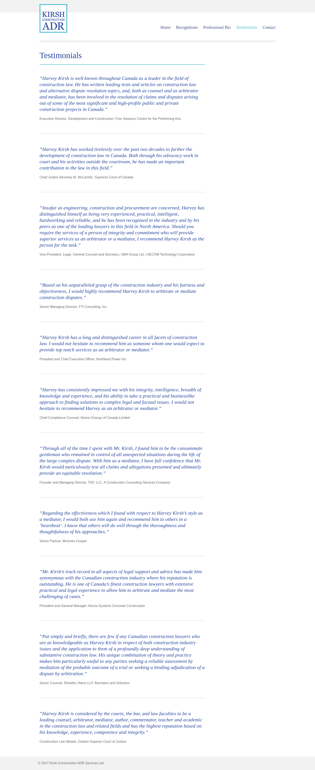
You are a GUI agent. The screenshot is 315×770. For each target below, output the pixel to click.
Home (165, 27)
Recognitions (187, 27)
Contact (269, 27)
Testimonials (246, 27)
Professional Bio (217, 27)
